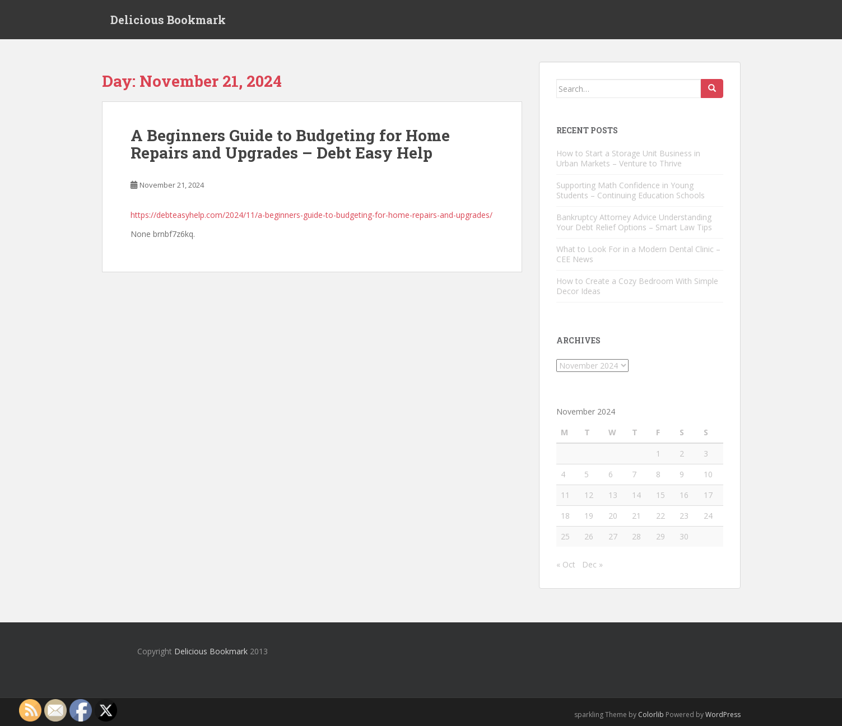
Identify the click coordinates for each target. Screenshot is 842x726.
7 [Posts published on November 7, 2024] (634, 474)
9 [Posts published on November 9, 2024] (682, 474)
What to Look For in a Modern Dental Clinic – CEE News (638, 254)
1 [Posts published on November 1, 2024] (658, 453)
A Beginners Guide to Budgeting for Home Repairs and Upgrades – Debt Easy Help (290, 144)
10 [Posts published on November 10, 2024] (708, 474)
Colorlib (651, 714)
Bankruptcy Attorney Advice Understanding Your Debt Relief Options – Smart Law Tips (634, 222)
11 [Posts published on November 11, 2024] (565, 495)
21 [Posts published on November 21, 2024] (636, 515)
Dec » (592, 564)
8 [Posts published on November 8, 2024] (658, 474)
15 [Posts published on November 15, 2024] (660, 495)
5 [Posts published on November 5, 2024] (586, 474)
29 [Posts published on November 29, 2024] (660, 536)
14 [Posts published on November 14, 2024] (636, 495)
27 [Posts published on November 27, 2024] (612, 536)
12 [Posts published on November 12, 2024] (588, 495)
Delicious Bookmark (168, 19)
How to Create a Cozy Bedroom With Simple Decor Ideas (637, 286)
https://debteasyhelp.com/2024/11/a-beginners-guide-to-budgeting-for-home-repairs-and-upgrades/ (311, 215)
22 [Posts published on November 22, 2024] (660, 515)
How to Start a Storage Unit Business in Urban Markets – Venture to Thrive (628, 158)
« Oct (565, 564)
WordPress (723, 714)
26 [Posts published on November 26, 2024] (588, 536)
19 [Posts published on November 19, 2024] (588, 515)
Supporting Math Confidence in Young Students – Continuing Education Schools (630, 190)
